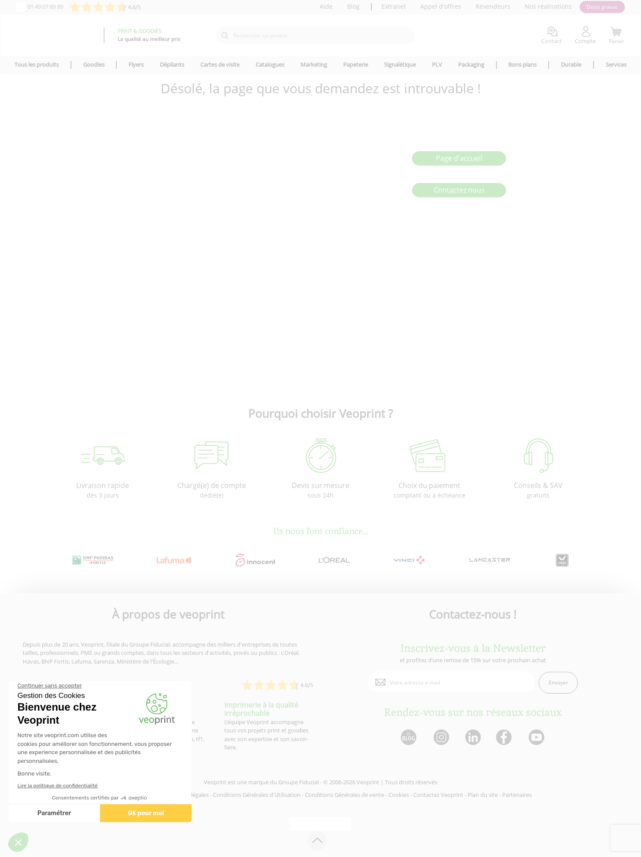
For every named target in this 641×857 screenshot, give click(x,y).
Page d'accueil (459, 158)
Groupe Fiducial (298, 782)
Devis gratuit (602, 6)
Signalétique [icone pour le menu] (400, 64)
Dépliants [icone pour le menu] (172, 64)
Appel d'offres (440, 6)
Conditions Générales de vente (344, 795)
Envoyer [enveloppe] (558, 682)
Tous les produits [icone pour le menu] (36, 64)
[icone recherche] (225, 35)
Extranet (393, 6)
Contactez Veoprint (438, 795)
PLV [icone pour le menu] (437, 64)
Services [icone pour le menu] (616, 64)
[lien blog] (408, 738)
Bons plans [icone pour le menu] (522, 64)
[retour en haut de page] (317, 840)
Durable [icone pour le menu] (571, 64)
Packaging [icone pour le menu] (471, 64)
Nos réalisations (548, 6)
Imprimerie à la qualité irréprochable (261, 709)
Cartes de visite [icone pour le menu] (220, 64)
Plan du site (483, 795)
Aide (326, 6)
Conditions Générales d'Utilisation (256, 795)
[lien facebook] (505, 738)
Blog (353, 6)
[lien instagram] (440, 738)
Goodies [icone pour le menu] (94, 64)
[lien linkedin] (472, 738)
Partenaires (517, 795)
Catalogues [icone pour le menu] (270, 64)
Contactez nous (459, 190)
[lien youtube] (537, 738)
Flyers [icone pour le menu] (136, 64)
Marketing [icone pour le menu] (313, 64)
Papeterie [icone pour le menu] (355, 64)
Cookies (398, 795)
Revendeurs (493, 6)
